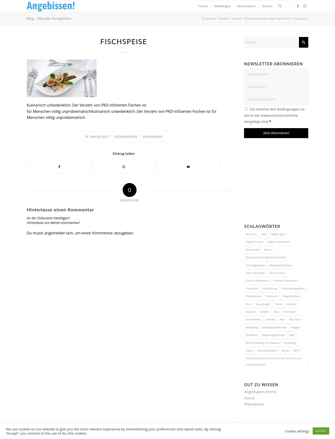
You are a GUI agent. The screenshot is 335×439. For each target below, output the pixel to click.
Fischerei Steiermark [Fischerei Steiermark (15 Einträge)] (285, 280)
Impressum (254, 404)
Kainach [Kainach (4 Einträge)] (251, 311)
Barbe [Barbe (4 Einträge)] (267, 249)
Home (249, 398)
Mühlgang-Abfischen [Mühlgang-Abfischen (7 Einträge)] (274, 327)
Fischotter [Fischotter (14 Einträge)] (252, 288)
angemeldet (54, 233)
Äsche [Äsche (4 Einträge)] (285, 350)
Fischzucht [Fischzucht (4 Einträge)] (272, 296)
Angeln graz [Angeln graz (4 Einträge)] (278, 234)
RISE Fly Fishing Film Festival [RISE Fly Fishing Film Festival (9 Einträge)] (262, 343)
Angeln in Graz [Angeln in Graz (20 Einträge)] (254, 241)
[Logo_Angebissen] (51, 6)
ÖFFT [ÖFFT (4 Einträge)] (296, 350)
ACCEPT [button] (320, 431)
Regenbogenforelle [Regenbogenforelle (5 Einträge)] (273, 335)
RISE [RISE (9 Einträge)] (291, 335)
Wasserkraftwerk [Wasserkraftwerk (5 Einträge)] (267, 350)
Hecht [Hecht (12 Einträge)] (278, 304)
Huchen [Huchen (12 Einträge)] (291, 304)
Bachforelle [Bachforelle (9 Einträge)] (253, 249)
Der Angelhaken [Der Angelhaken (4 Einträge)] (255, 265)
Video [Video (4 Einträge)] (249, 350)
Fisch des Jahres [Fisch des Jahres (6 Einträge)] (255, 273)
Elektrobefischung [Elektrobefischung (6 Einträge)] (280, 265)
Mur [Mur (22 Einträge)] (282, 319)
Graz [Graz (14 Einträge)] (249, 304)
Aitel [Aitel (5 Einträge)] (264, 234)
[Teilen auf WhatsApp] (124, 166)
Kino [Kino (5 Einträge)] (276, 311)
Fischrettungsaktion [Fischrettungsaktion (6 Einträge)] (293, 288)
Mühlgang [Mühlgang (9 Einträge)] (252, 327)
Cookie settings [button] (297, 431)
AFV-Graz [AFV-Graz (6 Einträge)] (251, 234)
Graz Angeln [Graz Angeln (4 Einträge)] (263, 304)
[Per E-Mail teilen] (188, 166)
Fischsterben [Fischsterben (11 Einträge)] (253, 296)
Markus (156, 137)
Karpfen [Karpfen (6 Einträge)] (265, 311)
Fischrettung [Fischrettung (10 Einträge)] (269, 288)
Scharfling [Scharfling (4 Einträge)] (290, 343)
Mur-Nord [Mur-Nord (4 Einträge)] (295, 319)
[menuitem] (203, 6)
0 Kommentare (126, 137)
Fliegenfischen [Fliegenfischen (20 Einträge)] (291, 296)
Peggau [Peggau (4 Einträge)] (295, 327)
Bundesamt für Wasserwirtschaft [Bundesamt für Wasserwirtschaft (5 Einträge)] (265, 257)
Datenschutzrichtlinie (279, 115)
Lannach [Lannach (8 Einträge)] (270, 319)
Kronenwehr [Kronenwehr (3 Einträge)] (253, 319)
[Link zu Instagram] (304, 5)
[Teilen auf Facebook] (59, 166)
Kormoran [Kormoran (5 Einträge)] (290, 311)
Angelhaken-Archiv (260, 391)
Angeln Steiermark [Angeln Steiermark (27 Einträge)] (279, 241)
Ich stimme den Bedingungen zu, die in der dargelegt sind (274, 115)
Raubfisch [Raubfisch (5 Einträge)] (252, 335)
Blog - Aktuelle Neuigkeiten (49, 18)
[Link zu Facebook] (297, 5)
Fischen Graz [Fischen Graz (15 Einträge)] (277, 273)
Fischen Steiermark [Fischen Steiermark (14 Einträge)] (257, 280)
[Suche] (280, 6)
